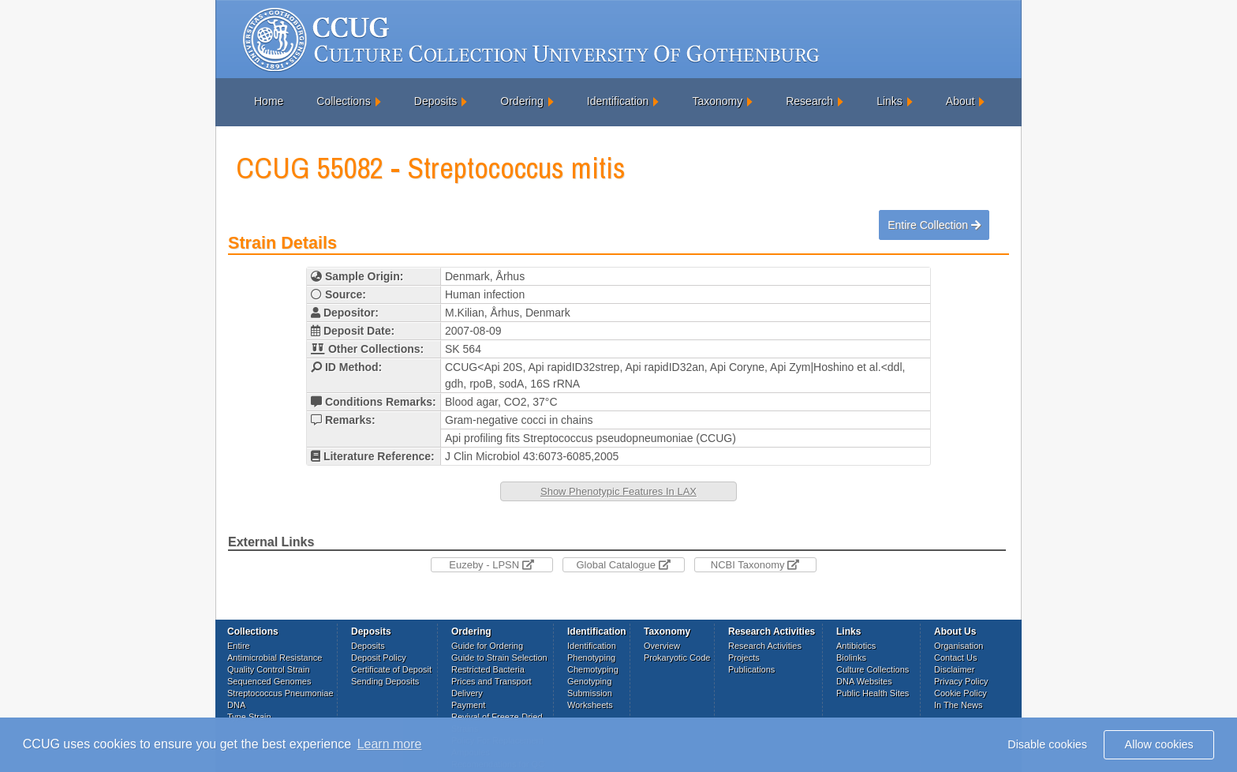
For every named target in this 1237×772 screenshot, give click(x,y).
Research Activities (765, 645)
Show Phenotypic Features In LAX (618, 491)
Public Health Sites (872, 693)
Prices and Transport (491, 681)
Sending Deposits (385, 681)
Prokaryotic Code (677, 657)
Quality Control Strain (268, 669)
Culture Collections (872, 669)
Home (268, 101)
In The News (958, 705)
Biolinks (851, 657)
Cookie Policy (960, 693)
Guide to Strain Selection (499, 657)
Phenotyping (591, 657)
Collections (343, 101)
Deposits (435, 101)
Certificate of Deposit (391, 669)
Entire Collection (934, 225)
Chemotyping (592, 669)
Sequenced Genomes (269, 681)
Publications (751, 669)
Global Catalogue (623, 565)
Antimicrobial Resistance (274, 657)
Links (889, 101)
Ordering (521, 101)
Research (809, 101)
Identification (618, 101)
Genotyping (589, 681)
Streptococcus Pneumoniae (280, 693)
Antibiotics (856, 645)
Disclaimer (954, 669)
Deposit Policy (378, 657)
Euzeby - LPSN (491, 565)
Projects (744, 657)
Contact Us (955, 657)
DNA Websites (864, 681)
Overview (662, 645)
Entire (238, 645)
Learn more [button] (389, 744)
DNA (236, 705)
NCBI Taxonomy (755, 565)
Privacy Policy (961, 681)
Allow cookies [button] (1159, 744)
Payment (468, 705)
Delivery (467, 693)
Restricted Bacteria (488, 669)
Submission (589, 693)
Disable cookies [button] (1047, 744)
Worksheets (590, 705)
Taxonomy (717, 101)
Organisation (958, 645)
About (960, 101)
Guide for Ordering (487, 645)
